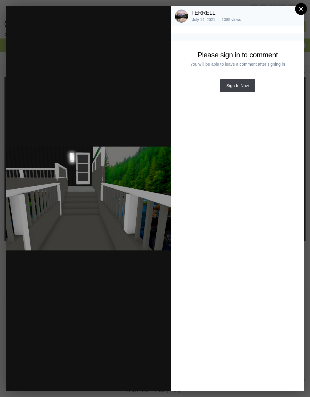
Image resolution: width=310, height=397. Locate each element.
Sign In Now (237, 85)
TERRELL (203, 13)
